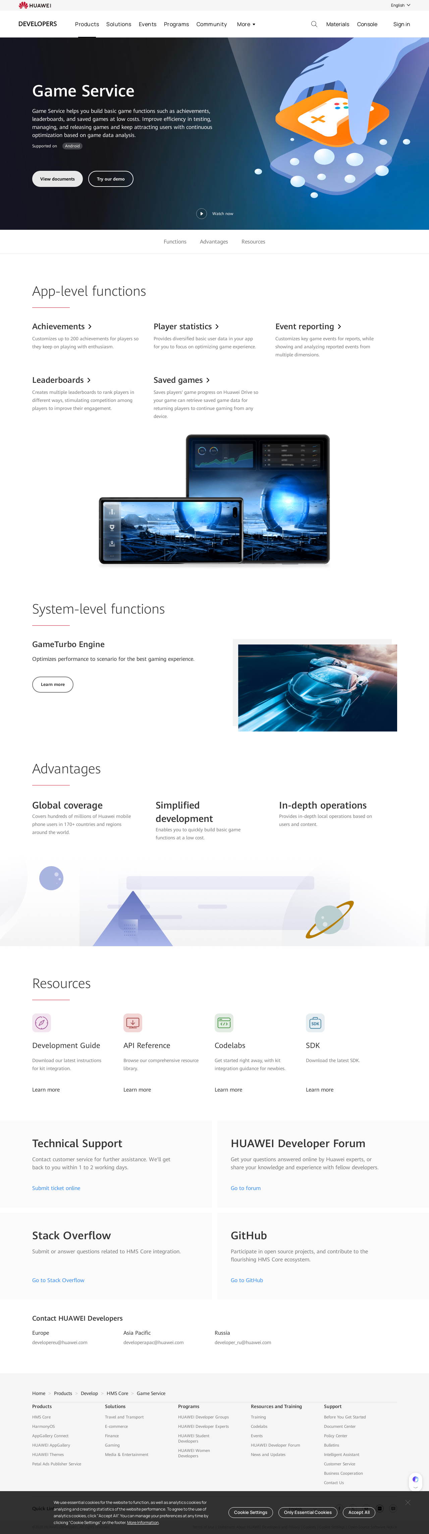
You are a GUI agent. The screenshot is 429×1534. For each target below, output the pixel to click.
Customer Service (339, 1464)
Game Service (151, 1393)
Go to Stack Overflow (58, 1280)
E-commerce (116, 1426)
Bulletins (331, 1445)
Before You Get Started (345, 1417)
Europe (40, 1333)
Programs (176, 24)
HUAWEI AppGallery (51, 1445)
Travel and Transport (124, 1417)
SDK (313, 1045)
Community (212, 24)
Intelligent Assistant (341, 1454)
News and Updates (268, 1454)
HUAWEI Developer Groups (203, 1417)
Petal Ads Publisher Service (56, 1464)
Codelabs (230, 1045)
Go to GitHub (247, 1280)
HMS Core (117, 1393)
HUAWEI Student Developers (193, 1439)
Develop (89, 1393)
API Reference (146, 1045)
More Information (143, 1522)
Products (87, 24)
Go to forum (246, 1188)
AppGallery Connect (50, 1436)
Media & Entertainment (126, 1454)
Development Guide (66, 1045)
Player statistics (187, 326)
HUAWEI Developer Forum (275, 1445)
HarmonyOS (43, 1426)
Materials (337, 24)
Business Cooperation (343, 1473)
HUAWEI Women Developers (194, 1453)
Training (258, 1417)
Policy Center (335, 1436)
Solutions (118, 24)
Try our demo (111, 179)
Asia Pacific (137, 1333)
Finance (112, 1436)
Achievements (62, 326)
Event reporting (308, 326)
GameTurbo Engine (68, 644)
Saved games (182, 380)
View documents (57, 179)
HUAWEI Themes (48, 1454)
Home (38, 1393)
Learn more (53, 684)
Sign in (401, 24)
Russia (222, 1333)
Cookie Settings (250, 1512)
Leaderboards (62, 380)
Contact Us (334, 1482)
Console (367, 24)
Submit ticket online (56, 1188)
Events (148, 24)
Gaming (112, 1445)
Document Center (340, 1426)
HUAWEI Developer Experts (203, 1426)
